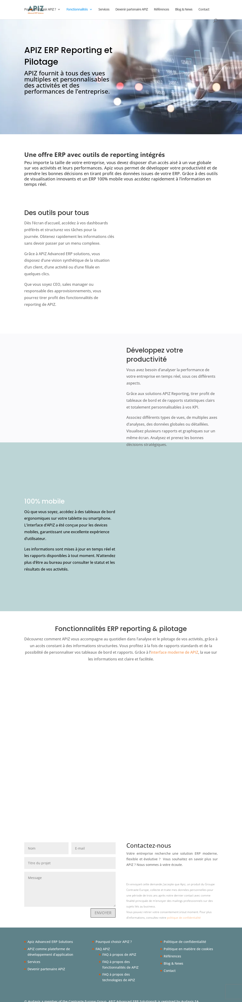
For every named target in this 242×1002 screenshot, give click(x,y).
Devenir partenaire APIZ (131, 9)
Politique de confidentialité (185, 936)
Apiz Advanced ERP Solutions (50, 936)
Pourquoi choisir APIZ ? (40, 9)
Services (103, 9)
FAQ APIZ (103, 943)
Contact (203, 9)
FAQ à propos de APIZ (119, 948)
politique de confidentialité (184, 912)
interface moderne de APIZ (174, 646)
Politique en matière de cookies (188, 943)
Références (161, 9)
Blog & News (183, 9)
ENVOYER (103, 907)
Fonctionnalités (77, 9)
